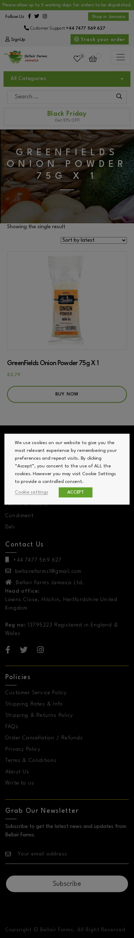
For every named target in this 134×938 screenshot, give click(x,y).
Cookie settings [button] (31, 492)
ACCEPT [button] (76, 492)
